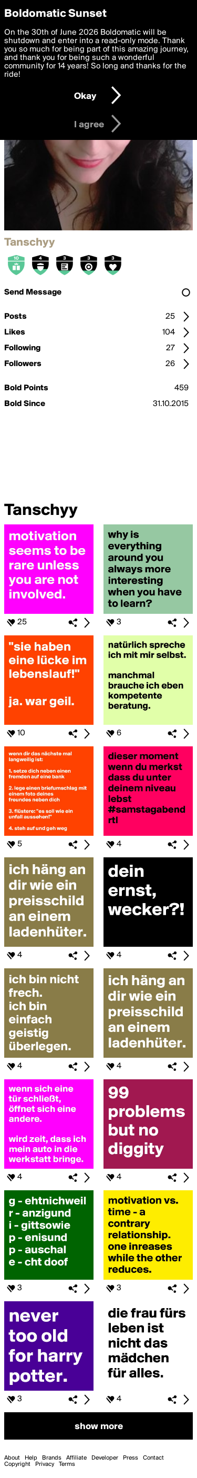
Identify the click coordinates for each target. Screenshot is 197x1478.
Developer (104, 1458)
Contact (153, 1458)
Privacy (44, 1464)
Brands (51, 1458)
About (12, 1458)
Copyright (17, 1464)
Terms (67, 1464)
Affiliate (76, 1458)
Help (31, 1458)
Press (130, 1458)
